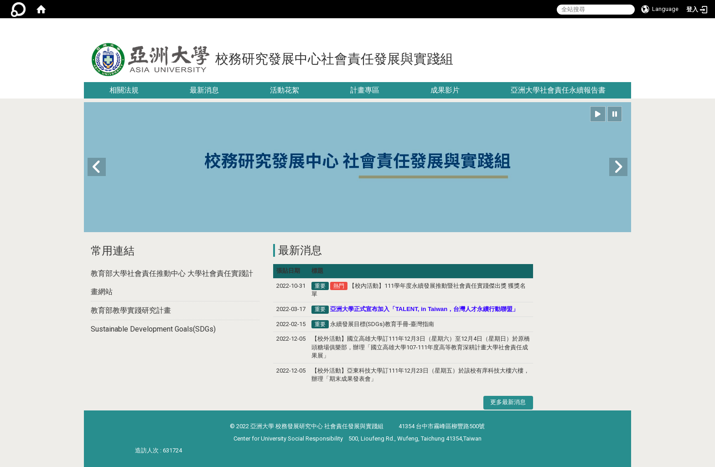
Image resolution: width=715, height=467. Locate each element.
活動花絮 (284, 90)
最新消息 (204, 90)
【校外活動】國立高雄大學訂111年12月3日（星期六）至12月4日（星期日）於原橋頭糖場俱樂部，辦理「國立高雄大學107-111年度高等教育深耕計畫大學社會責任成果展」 (420, 347)
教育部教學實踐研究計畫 (131, 310)
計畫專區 (364, 90)
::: (628, 29)
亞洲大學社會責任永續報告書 (558, 90)
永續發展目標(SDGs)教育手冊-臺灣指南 (382, 324)
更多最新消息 (508, 402)
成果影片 (445, 90)
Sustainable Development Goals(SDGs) (153, 329)
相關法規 (124, 90)
